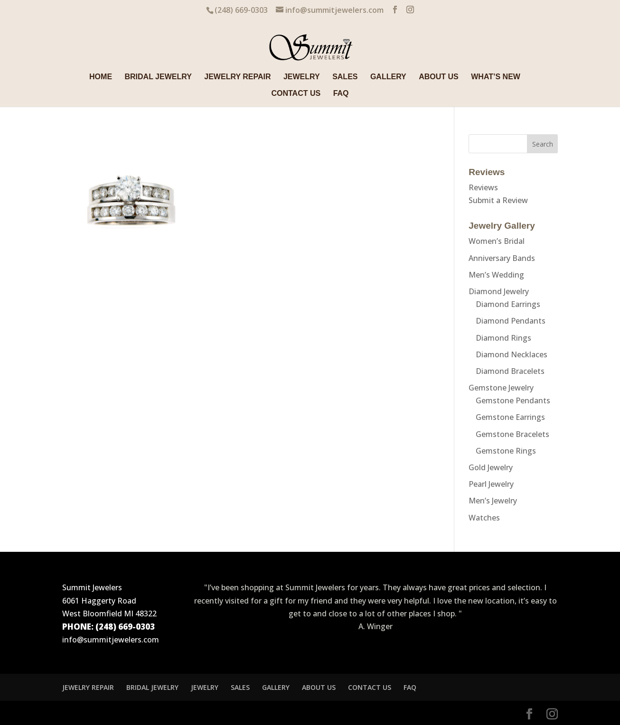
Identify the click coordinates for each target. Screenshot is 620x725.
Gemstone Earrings (510, 417)
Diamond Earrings (508, 304)
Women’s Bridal (497, 241)
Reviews (483, 187)
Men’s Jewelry (493, 500)
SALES (344, 77)
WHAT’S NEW (495, 77)
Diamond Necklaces (511, 354)
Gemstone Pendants (513, 400)
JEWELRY (301, 77)
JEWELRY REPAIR (237, 77)
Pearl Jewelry (491, 484)
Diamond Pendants (510, 321)
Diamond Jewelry (499, 291)
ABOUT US (439, 77)
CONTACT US (295, 93)
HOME (100, 77)
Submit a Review (498, 200)
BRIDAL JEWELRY (158, 77)
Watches (484, 517)
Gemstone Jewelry (501, 387)
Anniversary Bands (502, 258)
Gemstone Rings (506, 451)
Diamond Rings (503, 338)
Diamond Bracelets (510, 371)
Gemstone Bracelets (512, 434)
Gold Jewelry (491, 467)
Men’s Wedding (496, 275)
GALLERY (388, 77)
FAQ (341, 93)
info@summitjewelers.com (110, 639)
